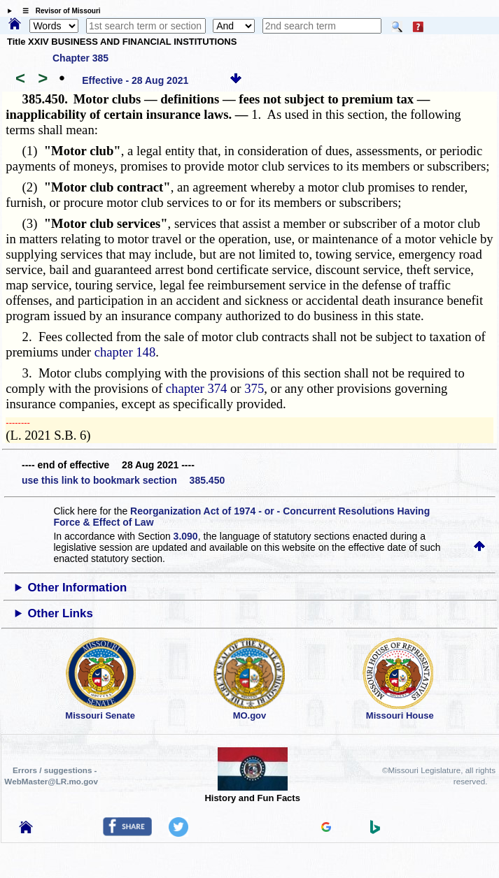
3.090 (186, 536)
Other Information (77, 587)
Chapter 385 (80, 58)
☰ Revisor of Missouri (58, 11)
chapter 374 (196, 388)
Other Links (60, 613)
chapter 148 (125, 352)
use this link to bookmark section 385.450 (123, 480)
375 (254, 388)
